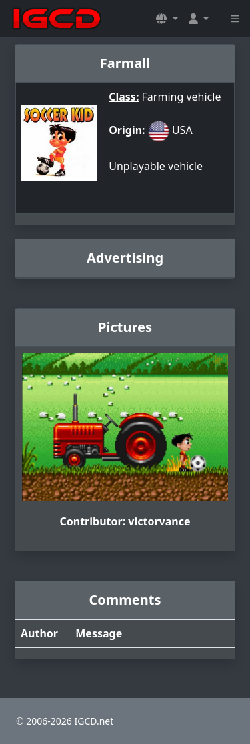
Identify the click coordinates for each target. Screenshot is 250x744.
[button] (167, 18)
